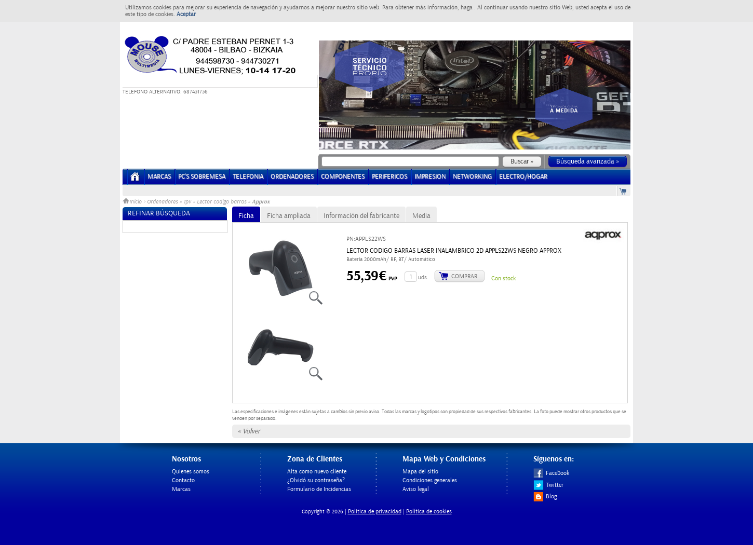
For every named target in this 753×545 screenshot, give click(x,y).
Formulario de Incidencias (319, 489)
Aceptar (186, 14)
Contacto (183, 480)
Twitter (548, 485)
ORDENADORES (292, 177)
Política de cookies (429, 511)
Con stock (503, 278)
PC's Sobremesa (201, 177)
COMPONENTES (343, 177)
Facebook (551, 473)
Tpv (187, 202)
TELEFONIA (248, 177)
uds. (423, 277)
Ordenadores (162, 202)
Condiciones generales (429, 480)
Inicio (133, 202)
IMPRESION (430, 177)
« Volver (248, 431)
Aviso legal (415, 489)
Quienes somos (190, 471)
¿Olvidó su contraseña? (316, 480)
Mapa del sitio (420, 471)
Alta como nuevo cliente (316, 471)
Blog (545, 496)
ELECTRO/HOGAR (523, 177)
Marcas (159, 177)
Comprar (464, 276)
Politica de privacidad (374, 511)
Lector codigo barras (221, 202)
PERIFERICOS (389, 177)
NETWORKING (472, 177)
